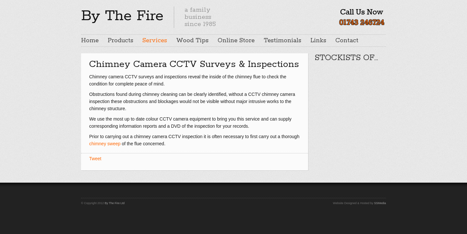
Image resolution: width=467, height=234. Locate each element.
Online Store (236, 41)
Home (90, 41)
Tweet (95, 158)
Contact (346, 41)
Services (154, 41)
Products (120, 41)
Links (318, 41)
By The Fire (122, 15)
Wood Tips (192, 41)
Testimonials (282, 41)
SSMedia (380, 203)
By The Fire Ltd (115, 203)
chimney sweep (105, 143)
